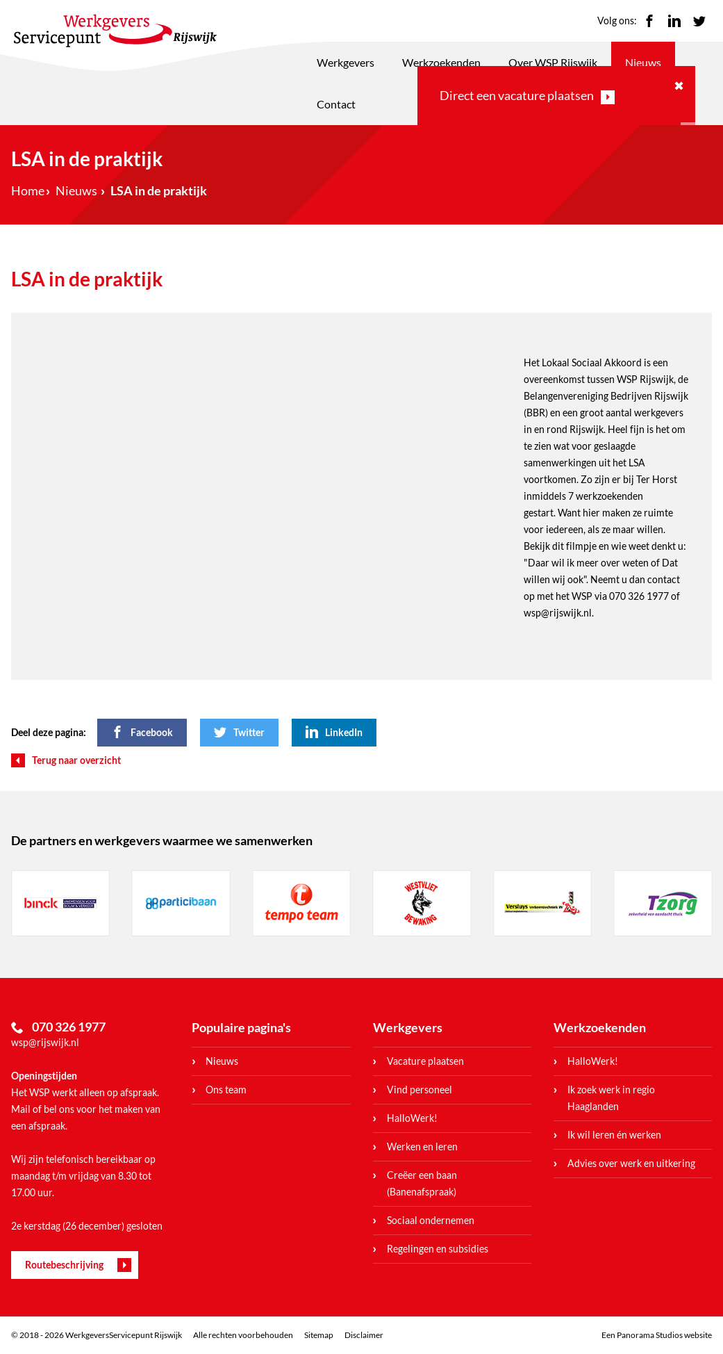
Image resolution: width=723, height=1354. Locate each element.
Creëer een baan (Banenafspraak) (422, 1183)
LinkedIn (674, 20)
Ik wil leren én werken (614, 1135)
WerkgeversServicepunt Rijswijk (115, 30)
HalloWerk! (412, 1118)
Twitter (699, 20)
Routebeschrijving (64, 1265)
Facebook (649, 20)
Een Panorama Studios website (656, 1335)
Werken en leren (422, 1146)
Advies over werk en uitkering (631, 1163)
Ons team (226, 1089)
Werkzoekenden (441, 62)
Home (27, 190)
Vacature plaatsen (425, 1061)
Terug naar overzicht (76, 760)
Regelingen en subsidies (437, 1249)
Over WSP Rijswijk (552, 62)
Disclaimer (363, 1335)
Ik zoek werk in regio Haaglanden (611, 1098)
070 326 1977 (639, 596)
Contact (336, 104)
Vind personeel (419, 1089)
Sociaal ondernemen (430, 1220)
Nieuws (643, 62)
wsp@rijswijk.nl (45, 1042)
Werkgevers (345, 62)
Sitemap (318, 1335)
